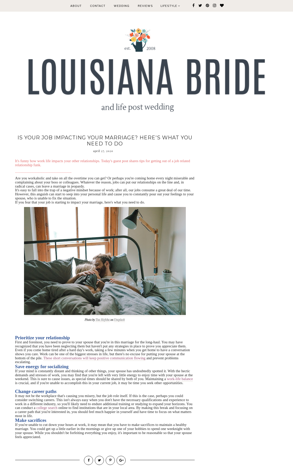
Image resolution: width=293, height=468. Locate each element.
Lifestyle (170, 6)
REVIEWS (145, 6)
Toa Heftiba (103, 320)
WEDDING (121, 6)
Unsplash (119, 320)
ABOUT (76, 6)
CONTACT (97, 6)
